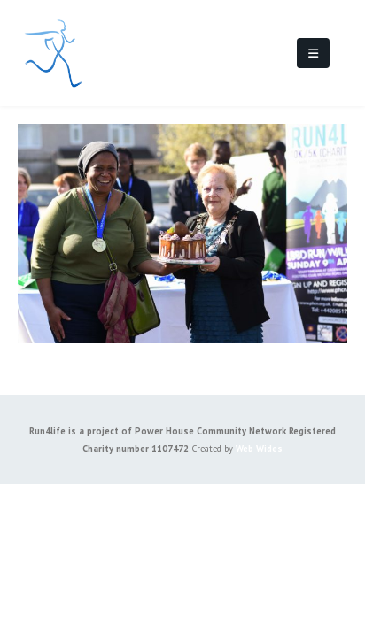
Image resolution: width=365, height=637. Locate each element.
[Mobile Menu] (313, 53)
